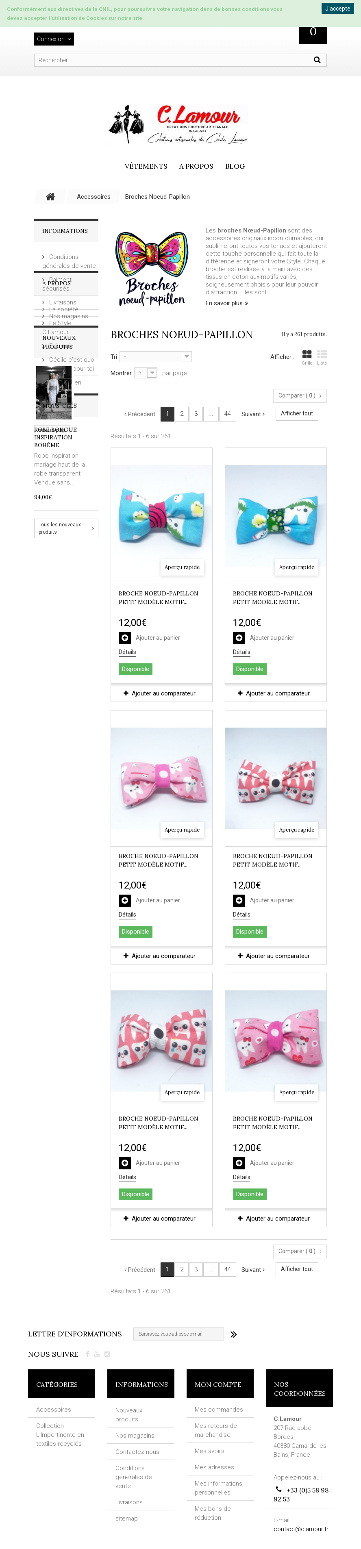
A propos (196, 166)
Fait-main (61, 403)
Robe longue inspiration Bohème (55, 580)
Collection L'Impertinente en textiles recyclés (60, 1434)
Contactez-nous (137, 1451)
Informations (65, 231)
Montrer (121, 373)
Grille (307, 358)
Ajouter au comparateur (164, 693)
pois (86, 754)
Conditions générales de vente (133, 1476)
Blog (235, 166)
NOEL (45, 779)
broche (80, 742)
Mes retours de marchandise (216, 1430)
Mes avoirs (209, 1451)
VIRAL (45, 766)
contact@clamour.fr (301, 1528)
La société (63, 367)
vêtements (146, 166)
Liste (322, 358)
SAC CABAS (76, 779)
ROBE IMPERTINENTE (64, 791)
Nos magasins (68, 313)
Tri (114, 357)
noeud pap (51, 730)
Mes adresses (214, 1467)
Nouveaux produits (128, 1414)
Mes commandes (219, 1409)
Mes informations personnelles (218, 1488)
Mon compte (218, 1384)
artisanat (49, 742)
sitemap (126, 1517)
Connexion (51, 39)
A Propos (56, 344)
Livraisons (62, 299)
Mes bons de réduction (213, 1513)
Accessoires (53, 1409)
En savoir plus (224, 303)
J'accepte (337, 8)
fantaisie (74, 766)
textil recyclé (55, 754)
